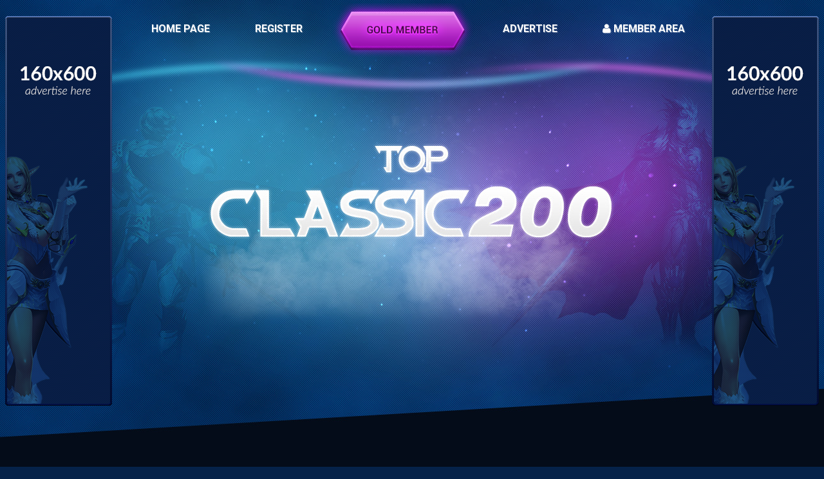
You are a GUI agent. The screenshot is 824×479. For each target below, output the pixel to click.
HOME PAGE (180, 29)
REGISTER (279, 29)
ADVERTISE (530, 29)
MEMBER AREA (644, 29)
